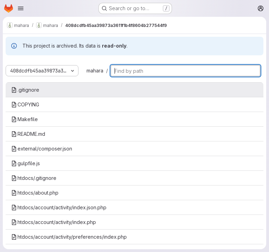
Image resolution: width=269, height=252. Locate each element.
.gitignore (25, 90)
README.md (28, 134)
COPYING (25, 104)
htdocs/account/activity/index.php (53, 222)
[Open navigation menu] (20, 8)
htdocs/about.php (34, 193)
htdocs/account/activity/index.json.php (58, 207)
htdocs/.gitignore (33, 178)
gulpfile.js (25, 163)
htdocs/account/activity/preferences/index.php (69, 237)
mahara (95, 71)
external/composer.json (41, 149)
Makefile (24, 119)
